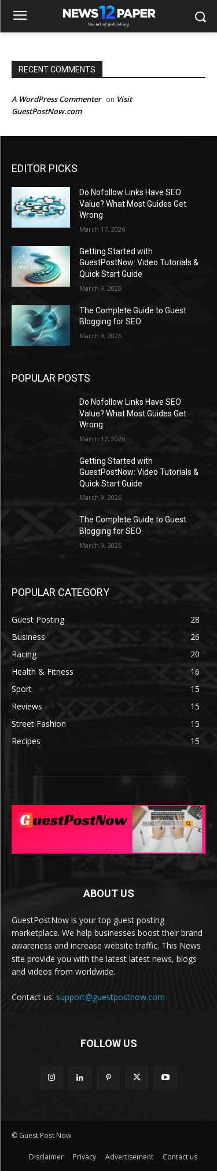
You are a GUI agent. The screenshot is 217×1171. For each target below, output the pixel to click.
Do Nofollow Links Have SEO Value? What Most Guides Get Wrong (132, 203)
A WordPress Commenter (56, 99)
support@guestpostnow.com (110, 996)
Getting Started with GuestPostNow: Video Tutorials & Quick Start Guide (138, 263)
